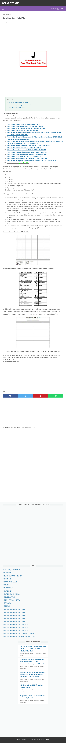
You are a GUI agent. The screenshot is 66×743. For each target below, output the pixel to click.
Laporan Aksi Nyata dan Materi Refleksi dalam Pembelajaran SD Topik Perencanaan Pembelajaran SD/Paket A (32, 661)
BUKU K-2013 (8, 573)
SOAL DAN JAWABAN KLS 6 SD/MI (14, 621)
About (19, 739)
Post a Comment (15, 21)
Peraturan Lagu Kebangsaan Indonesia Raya (21, 104)
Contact (24, 739)
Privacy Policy (45, 739)
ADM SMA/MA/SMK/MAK (12, 570)
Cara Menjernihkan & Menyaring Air (18, 107)
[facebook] (10, 395)
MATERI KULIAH (9, 588)
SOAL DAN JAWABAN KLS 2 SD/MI (14, 612)
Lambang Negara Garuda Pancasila (18, 101)
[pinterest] (40, 395)
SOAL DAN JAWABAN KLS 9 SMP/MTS (16, 630)
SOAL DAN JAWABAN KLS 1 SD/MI (14, 609)
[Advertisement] (33, 36)
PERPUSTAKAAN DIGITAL (12, 600)
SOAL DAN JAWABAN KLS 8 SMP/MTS (16, 627)
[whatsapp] (56, 395)
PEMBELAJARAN (9, 597)
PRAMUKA (7, 603)
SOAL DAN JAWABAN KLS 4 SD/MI (14, 615)
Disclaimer (37, 739)
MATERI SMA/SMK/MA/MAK (13, 594)
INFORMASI (7, 579)
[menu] (4, 7)
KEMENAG (7, 585)
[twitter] (25, 395)
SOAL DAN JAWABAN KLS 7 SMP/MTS (16, 624)
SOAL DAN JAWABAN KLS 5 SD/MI (14, 618)
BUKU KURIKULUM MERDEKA (13, 576)
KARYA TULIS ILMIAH (10, 582)
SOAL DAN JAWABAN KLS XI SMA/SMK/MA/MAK (19, 636)
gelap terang (11, 2)
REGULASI (7, 606)
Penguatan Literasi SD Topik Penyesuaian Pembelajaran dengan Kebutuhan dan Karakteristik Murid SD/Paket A (32, 674)
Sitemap (30, 739)
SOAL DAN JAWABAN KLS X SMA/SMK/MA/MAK (19, 633)
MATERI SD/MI (8, 591)
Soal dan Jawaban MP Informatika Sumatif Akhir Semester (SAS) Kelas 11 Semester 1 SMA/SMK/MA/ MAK (33, 649)
